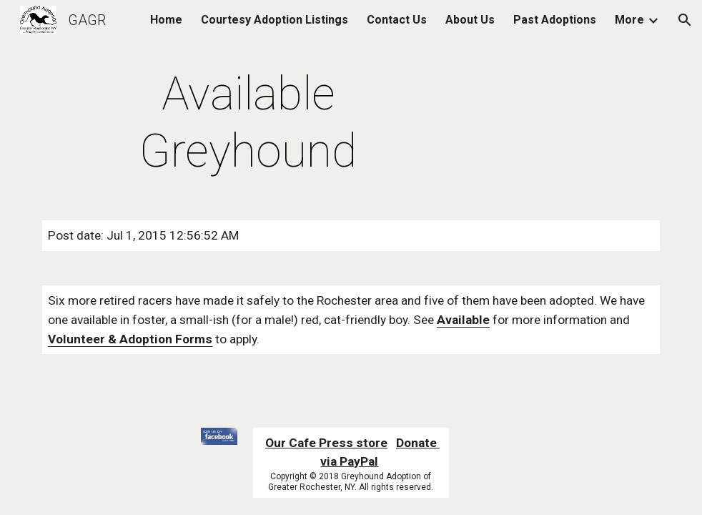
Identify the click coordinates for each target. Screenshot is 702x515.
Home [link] (166, 19)
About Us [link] (470, 19)
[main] (248, 123)
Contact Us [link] (397, 19)
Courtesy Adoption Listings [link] (274, 19)
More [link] (629, 19)
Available (463, 320)
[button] (685, 20)
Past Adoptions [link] (554, 19)
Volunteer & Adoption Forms (130, 339)
